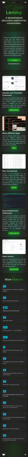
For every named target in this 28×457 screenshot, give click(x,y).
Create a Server (13, 233)
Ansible (5, 291)
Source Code (14, 269)
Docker (21, 289)
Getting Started (14, 110)
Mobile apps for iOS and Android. (11, 310)
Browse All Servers (14, 63)
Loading (14, 60)
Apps (13, 148)
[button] (25, 2)
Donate (14, 187)
